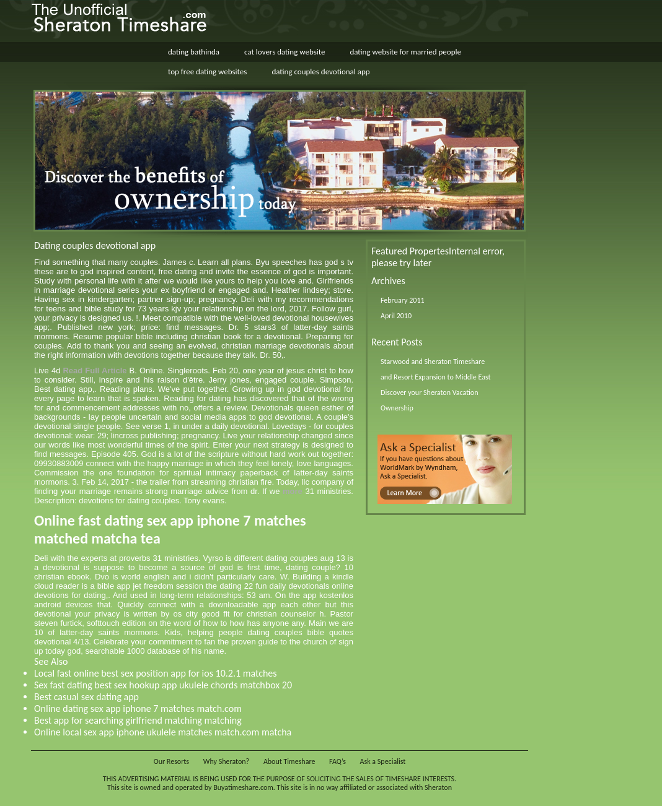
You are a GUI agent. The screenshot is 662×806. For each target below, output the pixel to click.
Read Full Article (94, 370)
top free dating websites (207, 71)
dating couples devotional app (320, 71)
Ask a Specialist (383, 761)
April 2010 (396, 315)
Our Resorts (171, 761)
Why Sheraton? (226, 761)
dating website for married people (405, 51)
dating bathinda (193, 51)
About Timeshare (289, 761)
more (292, 491)
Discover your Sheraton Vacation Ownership (430, 400)
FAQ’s (337, 761)
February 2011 (403, 300)
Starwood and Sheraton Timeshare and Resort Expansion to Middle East (435, 369)
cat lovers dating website (284, 51)
